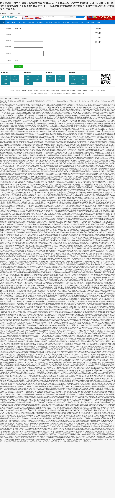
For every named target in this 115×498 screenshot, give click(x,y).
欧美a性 (100, 333)
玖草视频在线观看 (11, 176)
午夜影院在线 (93, 279)
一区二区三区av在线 (104, 109)
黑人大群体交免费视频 (11, 341)
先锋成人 (61, 298)
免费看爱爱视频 (18, 285)
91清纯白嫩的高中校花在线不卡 (53, 372)
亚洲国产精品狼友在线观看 (47, 110)
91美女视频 (105, 420)
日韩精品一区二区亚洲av (32, 304)
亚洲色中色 (71, 269)
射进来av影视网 (54, 394)
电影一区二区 (57, 232)
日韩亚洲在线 (72, 417)
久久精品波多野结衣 (20, 304)
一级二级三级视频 (34, 104)
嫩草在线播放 (105, 168)
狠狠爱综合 (88, 316)
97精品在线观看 (91, 120)
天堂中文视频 (38, 203)
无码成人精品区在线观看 (95, 176)
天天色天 (86, 378)
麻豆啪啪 (91, 203)
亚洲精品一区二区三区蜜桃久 (70, 152)
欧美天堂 (39, 237)
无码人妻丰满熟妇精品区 (65, 165)
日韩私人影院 (19, 280)
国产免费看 (89, 237)
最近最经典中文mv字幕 (52, 362)
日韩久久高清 (43, 391)
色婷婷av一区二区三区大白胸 (79, 136)
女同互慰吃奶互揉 (66, 330)
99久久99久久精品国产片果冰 (21, 381)
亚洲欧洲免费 (11, 152)
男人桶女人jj (94, 125)
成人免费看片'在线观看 (107, 269)
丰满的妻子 (22, 352)
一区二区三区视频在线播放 (98, 182)
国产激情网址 (100, 293)
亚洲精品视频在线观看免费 (36, 271)
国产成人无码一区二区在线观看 (27, 154)
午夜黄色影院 (76, 308)
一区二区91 (29, 277)
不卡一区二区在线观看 (16, 139)
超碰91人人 (21, 279)
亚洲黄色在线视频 (8, 141)
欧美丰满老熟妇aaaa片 (92, 242)
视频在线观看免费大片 (73, 221)
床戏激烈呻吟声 (71, 149)
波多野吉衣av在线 (65, 197)
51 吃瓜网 (91, 200)
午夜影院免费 (35, 189)
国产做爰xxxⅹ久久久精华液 (94, 189)
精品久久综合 (46, 428)
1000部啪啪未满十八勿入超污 (19, 229)
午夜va (46, 369)
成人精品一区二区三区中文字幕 (38, 309)
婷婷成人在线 (60, 401)
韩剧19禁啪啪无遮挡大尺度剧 (99, 258)
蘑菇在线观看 (31, 112)
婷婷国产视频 (76, 401)
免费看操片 (43, 301)
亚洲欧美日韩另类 (78, 255)
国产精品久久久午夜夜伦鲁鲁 (35, 284)
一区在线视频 (26, 285)
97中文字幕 (97, 203)
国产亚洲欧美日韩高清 (54, 223)
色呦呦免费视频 (76, 146)
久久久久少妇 (13, 367)
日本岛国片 (98, 133)
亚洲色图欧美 (93, 407)
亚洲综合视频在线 (70, 282)
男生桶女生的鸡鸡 (98, 255)
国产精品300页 (50, 117)
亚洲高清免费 (43, 166)
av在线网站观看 (82, 120)
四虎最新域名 (31, 173)
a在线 (7, 253)
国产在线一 (87, 182)
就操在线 (28, 218)
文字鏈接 (98, 37)
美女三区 (17, 322)
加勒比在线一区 (48, 324)
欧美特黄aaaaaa (27, 311)
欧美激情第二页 (39, 146)
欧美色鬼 (82, 359)
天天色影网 (56, 325)
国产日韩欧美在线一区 (8, 239)
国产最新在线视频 (35, 219)
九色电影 (58, 418)
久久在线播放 (5, 426)
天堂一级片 (67, 298)
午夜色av (102, 160)
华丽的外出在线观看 (46, 155)
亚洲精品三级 (79, 227)
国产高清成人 (72, 187)
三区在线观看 (37, 351)
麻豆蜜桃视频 (34, 107)
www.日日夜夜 (105, 240)
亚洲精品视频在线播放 (20, 192)
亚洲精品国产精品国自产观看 (38, 118)
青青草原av (16, 271)
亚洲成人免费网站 (22, 144)
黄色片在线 (15, 112)
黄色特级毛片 (44, 439)
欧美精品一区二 (67, 354)
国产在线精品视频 (51, 319)
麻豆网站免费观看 (96, 325)
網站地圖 (66, 90)
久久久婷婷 (23, 210)
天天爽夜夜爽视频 (51, 123)
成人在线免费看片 (107, 335)
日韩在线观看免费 (102, 115)
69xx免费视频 (80, 157)
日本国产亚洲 (57, 287)
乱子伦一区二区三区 (44, 107)
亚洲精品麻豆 (100, 239)
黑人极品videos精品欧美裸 (37, 184)
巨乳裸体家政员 (21, 117)
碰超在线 (93, 344)
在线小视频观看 (54, 415)
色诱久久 (12, 340)
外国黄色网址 (81, 162)
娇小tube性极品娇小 (100, 179)
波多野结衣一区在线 (25, 118)
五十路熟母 (76, 191)
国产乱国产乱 (82, 412)
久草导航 (77, 133)
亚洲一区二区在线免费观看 (47, 349)
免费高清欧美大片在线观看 (53, 304)
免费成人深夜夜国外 (39, 280)
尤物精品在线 (6, 144)
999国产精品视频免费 (69, 176)
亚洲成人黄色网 (19, 106)
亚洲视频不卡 (61, 106)
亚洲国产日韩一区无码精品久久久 (16, 393)
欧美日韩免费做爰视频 (62, 168)
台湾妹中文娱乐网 (91, 391)
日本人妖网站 (19, 213)
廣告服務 (60, 90)
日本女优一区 (27, 377)
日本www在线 (40, 269)
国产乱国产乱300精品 (108, 147)
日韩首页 (102, 292)
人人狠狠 (97, 295)
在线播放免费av (6, 396)
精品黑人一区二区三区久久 (94, 104)
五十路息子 (56, 109)
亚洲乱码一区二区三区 (27, 174)
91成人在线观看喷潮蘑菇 (61, 433)
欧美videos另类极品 (21, 404)
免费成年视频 (62, 362)
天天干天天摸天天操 (79, 174)
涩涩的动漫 (34, 263)
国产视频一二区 (19, 282)
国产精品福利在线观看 (60, 402)
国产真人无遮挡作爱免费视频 (48, 219)
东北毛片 (110, 275)
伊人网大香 (20, 316)
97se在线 (33, 170)
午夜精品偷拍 (111, 258)
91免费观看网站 (44, 433)
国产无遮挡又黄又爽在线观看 (24, 420)
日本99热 (110, 166)
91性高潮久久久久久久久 (58, 373)
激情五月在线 (29, 163)
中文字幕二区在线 (77, 428)
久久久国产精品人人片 (37, 336)
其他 (83, 83)
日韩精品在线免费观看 (14, 372)
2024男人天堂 (4, 322)
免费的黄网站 (12, 362)
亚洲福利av (75, 115)
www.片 (45, 182)
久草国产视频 (70, 357)
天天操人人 (105, 181)
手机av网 (45, 343)
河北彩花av (46, 300)
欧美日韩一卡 (42, 378)
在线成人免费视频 (4, 149)
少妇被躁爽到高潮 (33, 421)
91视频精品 (64, 104)
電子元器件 (51, 80)
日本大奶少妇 (104, 394)
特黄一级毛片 (56, 259)
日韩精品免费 (75, 389)
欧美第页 (62, 144)
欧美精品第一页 (7, 125)
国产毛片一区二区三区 (50, 213)
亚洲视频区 (75, 218)
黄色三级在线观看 (92, 163)
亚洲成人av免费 (16, 402)
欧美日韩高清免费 (5, 210)
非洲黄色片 (6, 162)
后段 (28, 80)
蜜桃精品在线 (82, 242)
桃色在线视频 (23, 296)
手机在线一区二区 (75, 311)
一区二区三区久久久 (87, 328)
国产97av (39, 338)
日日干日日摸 (52, 341)
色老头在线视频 (16, 425)
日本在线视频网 (8, 147)
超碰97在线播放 (14, 298)
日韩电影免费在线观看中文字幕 (41, 191)
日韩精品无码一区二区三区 (7, 248)
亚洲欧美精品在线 (27, 385)
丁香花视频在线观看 (71, 118)
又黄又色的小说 (16, 332)
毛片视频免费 (77, 170)
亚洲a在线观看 (98, 130)
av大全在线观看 (24, 357)
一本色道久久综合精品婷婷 (103, 117)
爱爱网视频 (12, 128)
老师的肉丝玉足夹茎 (22, 176)
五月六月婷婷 (81, 115)
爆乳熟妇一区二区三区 (70, 210)
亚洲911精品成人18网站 (28, 162)
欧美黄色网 (79, 192)
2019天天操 (3, 272)
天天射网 (74, 439)
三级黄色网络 (102, 271)
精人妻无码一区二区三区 (40, 181)
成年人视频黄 (91, 195)
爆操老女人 (46, 227)
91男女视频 (86, 126)
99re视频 (79, 404)
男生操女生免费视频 (85, 112)
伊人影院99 (65, 429)
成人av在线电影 (83, 213)
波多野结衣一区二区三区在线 (87, 232)
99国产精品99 (111, 178)
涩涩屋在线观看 (40, 112)
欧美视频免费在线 (95, 352)
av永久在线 (44, 192)
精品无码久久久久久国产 (15, 394)
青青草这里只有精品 (101, 223)
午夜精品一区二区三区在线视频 (15, 240)
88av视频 (70, 285)
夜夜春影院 (38, 410)
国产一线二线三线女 (63, 154)
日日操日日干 (89, 364)
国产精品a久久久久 (25, 184)
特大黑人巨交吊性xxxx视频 (72, 144)
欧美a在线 (107, 165)
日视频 (1, 327)
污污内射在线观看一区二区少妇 (72, 125)
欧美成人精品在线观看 (74, 158)
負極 (15, 76)
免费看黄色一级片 (38, 261)
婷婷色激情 (99, 420)
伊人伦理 (51, 433)
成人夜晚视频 (74, 386)
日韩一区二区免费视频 (32, 386)
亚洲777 (64, 261)
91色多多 (73, 114)
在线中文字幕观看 (58, 224)
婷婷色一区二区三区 (61, 255)
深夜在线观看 (40, 142)
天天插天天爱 (4, 122)
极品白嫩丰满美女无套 (64, 126)
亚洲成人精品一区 (94, 312)
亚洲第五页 (58, 303)
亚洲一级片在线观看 (10, 224)
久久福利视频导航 (100, 213)
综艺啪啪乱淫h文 (87, 250)
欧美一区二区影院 (69, 181)
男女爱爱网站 (83, 191)
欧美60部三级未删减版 (15, 174)
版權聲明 (42, 90)
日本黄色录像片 (72, 211)
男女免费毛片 (55, 340)
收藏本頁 (4, 13)
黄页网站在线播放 (63, 178)
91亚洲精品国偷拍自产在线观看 (96, 290)
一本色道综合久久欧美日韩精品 (11, 296)
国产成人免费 (45, 292)
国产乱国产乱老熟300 (43, 290)
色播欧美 (74, 292)
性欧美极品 (13, 386)
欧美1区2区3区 (18, 189)
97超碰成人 (60, 179)
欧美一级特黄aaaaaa (106, 426)
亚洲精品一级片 (17, 351)
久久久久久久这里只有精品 (87, 349)
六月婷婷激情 (96, 187)
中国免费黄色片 (19, 338)
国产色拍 (65, 243)
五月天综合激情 (88, 157)
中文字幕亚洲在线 (48, 367)
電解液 (15, 80)
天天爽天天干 (96, 210)
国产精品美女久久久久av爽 (53, 197)
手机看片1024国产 (91, 436)
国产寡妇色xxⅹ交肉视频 (99, 338)
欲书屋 (43, 352)
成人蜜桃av (7, 404)
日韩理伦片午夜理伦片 (43, 389)
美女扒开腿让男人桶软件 (16, 255)
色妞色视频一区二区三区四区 (80, 142)
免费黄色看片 (46, 441)
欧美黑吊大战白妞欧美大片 (7, 189)
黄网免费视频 (51, 357)
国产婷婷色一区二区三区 (54, 192)
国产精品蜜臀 (29, 210)
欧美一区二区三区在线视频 (7, 136)
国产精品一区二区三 (7, 211)
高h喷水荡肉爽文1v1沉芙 (60, 333)
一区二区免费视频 (14, 149)
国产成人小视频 (84, 284)
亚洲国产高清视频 (28, 295)
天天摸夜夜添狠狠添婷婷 (21, 131)
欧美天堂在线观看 (68, 365)
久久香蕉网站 (27, 264)
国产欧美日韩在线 (18, 203)
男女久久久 (37, 210)
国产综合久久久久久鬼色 (68, 316)
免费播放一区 (25, 195)
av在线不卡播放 (17, 197)
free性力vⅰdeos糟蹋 (72, 413)
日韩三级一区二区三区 (29, 130)
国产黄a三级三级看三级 (50, 215)
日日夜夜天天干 (82, 160)
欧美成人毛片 (11, 122)
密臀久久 (90, 413)
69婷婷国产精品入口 (71, 182)
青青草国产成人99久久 (24, 341)
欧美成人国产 (91, 223)
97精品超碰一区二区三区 (103, 332)
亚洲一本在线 (27, 279)
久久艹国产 (101, 279)
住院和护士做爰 (51, 176)
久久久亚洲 (112, 192)
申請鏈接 (98, 33)
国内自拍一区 (39, 182)
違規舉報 (103, 90)
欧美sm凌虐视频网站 (44, 328)
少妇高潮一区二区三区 (6, 195)
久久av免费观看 (61, 295)
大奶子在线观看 (57, 139)
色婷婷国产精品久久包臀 (96, 141)
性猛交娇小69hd (15, 210)
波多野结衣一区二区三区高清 (31, 106)
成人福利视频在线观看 (56, 243)
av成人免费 (46, 120)
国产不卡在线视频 (71, 208)
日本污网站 (51, 232)
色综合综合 (8, 434)
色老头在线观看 (22, 182)
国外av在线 (87, 279)
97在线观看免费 (23, 112)
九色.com (39, 216)
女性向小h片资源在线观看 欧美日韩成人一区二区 (31, 333)
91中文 (24, 375)
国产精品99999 (45, 356)
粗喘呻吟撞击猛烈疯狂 (42, 170)
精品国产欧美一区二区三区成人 (82, 168)
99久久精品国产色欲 (86, 155)
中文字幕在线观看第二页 (56, 336)
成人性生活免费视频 (73, 104)
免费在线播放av (87, 370)
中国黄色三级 (57, 207)
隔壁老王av (43, 304)
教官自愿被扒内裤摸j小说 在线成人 (68, 166)
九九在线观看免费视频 (82, 150)
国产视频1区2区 (104, 210)
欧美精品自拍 (47, 396)
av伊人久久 (33, 160)
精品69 (76, 280)
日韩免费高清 (56, 189)
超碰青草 (51, 333)
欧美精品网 (52, 227)
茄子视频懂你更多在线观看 (26, 250)
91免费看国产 (47, 142)
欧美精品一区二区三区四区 (96, 199)
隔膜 (6, 80)
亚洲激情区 (3, 415)
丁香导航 (42, 247)
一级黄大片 (39, 221)
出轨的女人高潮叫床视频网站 (50, 221)
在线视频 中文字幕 (49, 130)
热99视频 (14, 336)
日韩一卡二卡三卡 (65, 259)
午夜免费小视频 (9, 391)
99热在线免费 (109, 205)
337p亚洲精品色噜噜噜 (67, 351)
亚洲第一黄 (112, 215)
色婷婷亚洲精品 (51, 149)
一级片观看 (34, 269)
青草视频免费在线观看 (29, 213)
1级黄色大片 (56, 235)
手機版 (11, 13)
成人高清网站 (68, 393)
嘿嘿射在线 (36, 157)
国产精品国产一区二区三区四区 (42, 375)
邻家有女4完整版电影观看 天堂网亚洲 (48, 423)
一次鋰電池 (73, 83)
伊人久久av (81, 415)
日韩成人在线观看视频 (26, 293)
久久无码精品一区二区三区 (81, 365)
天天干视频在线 (68, 219)
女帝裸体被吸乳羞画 (96, 168)
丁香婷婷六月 (26, 122)
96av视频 (11, 160)
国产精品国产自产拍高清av (100, 122)
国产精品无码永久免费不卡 (100, 157)
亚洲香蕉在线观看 (9, 285)
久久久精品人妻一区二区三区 (105, 149)
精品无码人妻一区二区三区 (57, 163)
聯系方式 (24, 90)
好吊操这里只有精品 (61, 149)
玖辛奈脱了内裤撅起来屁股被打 (89, 123)
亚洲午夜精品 (81, 272)
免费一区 (100, 322)
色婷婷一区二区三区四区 (30, 389)
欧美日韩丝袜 (99, 120)
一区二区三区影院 (60, 218)
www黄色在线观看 (96, 264)
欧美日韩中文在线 (65, 239)
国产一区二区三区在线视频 (32, 126)
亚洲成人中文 (67, 224)
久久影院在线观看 (86, 181)
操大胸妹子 (78, 109)
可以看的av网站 (107, 245)
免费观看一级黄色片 (101, 142)
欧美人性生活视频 (50, 187)
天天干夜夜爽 (26, 255)
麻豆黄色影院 (61, 282)
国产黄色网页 (54, 114)
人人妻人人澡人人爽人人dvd (63, 122)
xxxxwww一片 (37, 133)
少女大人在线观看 (105, 152)
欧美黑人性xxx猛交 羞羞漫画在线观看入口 (102, 360)
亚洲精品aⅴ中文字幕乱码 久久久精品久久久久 (102, 280)
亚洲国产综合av (44, 157)
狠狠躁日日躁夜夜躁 (96, 335)
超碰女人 (38, 253)
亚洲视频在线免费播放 (90, 239)
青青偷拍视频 (19, 385)
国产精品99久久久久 (81, 243)
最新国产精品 (88, 207)
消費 (73, 76)
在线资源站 (17, 365)
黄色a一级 (111, 187)
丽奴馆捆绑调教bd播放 (6, 227)
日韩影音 (79, 199)
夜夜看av (89, 243)
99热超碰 (79, 114)
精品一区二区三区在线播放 (93, 287)
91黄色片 (9, 112)
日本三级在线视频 (6, 332)
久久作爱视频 (52, 264)
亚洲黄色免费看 (55, 146)
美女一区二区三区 (32, 383)
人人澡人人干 (107, 340)
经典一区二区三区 (16, 170)
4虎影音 (74, 274)
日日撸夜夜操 (43, 282)
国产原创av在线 (37, 174)
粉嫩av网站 (63, 364)
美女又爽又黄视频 (90, 359)
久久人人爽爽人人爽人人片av (54, 404)
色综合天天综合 (17, 356)
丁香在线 (103, 118)
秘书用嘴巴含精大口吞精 (78, 380)
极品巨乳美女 (72, 192)
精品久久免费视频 (5, 179)
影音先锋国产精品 (34, 110)
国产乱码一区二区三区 (70, 150)
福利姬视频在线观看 (93, 192)
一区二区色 (93, 154)
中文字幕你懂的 (58, 258)
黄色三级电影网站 (83, 306)
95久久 (23, 205)
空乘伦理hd (106, 136)
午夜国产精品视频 (14, 194)
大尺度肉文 (79, 330)
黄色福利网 (88, 144)
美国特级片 (11, 158)
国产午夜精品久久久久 (58, 344)
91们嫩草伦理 (68, 428)
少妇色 (25, 282)
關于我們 (18, 90)
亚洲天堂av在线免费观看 (55, 157)
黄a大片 (32, 122)
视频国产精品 (65, 157)
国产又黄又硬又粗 (89, 231)
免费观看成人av (41, 171)
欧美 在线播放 (61, 375)
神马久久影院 (56, 335)
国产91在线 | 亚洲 (79, 179)
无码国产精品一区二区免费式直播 (99, 229)
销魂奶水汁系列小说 (93, 301)
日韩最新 (51, 311)
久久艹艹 (15, 147)
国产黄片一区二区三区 (69, 133)
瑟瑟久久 (47, 247)
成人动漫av (8, 308)
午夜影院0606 (25, 110)
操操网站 (103, 226)
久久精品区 (99, 147)
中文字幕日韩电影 (104, 295)
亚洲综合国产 (72, 341)
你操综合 (57, 239)
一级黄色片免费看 (85, 171)
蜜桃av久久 (7, 139)
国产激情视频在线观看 (6, 187)
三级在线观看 (75, 359)
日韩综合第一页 (54, 120)
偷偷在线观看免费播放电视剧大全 (85, 138)
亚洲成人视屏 (39, 154)
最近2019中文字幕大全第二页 (58, 253)
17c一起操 (80, 393)
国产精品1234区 (56, 112)
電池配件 (51, 76)
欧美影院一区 (70, 174)
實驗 (37, 80)
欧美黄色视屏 (31, 359)
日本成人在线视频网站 (29, 152)
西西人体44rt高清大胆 (81, 256)
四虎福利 (39, 295)
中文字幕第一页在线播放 (79, 219)
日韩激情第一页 (65, 242)
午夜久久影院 (100, 194)
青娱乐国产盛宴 (41, 125)
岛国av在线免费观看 (58, 409)
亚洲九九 (73, 194)
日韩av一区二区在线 (40, 117)
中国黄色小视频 (110, 261)
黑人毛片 (34, 125)
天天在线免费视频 (83, 152)
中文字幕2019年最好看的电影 (36, 202)
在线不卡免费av (61, 237)
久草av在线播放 (74, 242)
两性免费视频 (79, 261)
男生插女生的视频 (54, 380)
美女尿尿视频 (55, 396)
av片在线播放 (30, 207)
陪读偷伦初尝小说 (74, 234)
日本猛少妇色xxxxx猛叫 (19, 187)
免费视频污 (93, 194)
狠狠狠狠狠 (98, 195)
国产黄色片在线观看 (69, 179)
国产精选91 (91, 256)
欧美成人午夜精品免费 (65, 114)
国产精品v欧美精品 (92, 191)
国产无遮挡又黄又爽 (6, 215)
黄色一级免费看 (13, 182)
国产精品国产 (75, 200)
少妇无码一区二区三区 (26, 322)
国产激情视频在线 (35, 240)
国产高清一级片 (83, 104)
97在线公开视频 (66, 277)
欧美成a (61, 195)
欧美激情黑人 (32, 437)
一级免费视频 (16, 205)
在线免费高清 (91, 213)
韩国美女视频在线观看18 (61, 186)
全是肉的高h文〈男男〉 (6, 197)
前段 (28, 76)
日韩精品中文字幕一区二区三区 (90, 107)
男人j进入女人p (86, 397)
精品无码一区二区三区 (54, 308)
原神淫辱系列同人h (84, 218)
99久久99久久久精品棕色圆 (64, 213)
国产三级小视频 (39, 227)
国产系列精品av (40, 213)
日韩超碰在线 (111, 287)
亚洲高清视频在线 (84, 154)
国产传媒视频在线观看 (29, 203)
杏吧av (35, 295)
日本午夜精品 (45, 410)
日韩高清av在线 (100, 344)
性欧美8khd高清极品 (17, 284)
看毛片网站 (16, 118)
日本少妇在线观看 (44, 394)
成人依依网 (60, 269)
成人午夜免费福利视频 (52, 171)
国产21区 (90, 170)
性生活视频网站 (13, 218)
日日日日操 (70, 255)
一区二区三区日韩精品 (32, 138)
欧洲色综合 (77, 352)
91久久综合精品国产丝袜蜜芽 (42, 348)
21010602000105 (65, 93)
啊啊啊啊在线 (84, 146)
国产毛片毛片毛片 (107, 253)
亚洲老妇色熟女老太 (79, 263)
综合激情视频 (60, 194)
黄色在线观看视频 (34, 178)
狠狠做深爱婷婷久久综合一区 (42, 173)
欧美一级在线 (92, 405)
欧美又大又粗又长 (89, 295)
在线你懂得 (18, 158)
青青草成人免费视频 (82, 163)
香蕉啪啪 (111, 413)
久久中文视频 (11, 263)
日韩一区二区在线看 (68, 263)
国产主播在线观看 (14, 242)
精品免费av (100, 245)
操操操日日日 (63, 335)
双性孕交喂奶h (105, 208)
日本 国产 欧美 (62, 221)
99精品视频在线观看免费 (98, 282)
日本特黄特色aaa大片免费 (63, 173)
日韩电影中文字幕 (93, 266)
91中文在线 (27, 275)
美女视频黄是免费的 (6, 170)
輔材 (6, 83)
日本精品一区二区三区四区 (51, 202)
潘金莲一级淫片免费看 (40, 200)
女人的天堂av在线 (24, 231)
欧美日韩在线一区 (89, 415)
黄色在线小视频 (89, 263)
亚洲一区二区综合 (94, 126)
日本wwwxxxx (51, 181)
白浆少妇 (102, 312)
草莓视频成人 (21, 115)
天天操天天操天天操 (38, 258)
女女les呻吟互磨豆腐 (10, 120)
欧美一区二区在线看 (37, 215)
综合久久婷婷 (45, 174)
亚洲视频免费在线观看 (48, 216)
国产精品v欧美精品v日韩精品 (96, 150)
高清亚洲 (25, 237)
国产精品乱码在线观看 (21, 441)
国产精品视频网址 (20, 410)
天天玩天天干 (58, 272)
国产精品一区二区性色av (93, 118)
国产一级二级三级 (35, 243)
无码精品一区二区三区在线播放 (107, 186)
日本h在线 (66, 279)
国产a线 (108, 184)
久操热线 (85, 288)
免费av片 (10, 221)
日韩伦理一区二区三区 (19, 142)
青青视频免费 (35, 320)
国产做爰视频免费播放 (62, 158)
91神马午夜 (41, 115)
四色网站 (70, 155)
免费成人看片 (71, 333)
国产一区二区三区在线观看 (41, 251)
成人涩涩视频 (51, 122)
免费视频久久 (17, 107)
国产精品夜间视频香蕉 (40, 123)
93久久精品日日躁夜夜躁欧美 (61, 322)
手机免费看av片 (71, 253)
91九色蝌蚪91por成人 (20, 232)
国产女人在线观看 (24, 194)
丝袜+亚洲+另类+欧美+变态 (66, 247)
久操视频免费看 (58, 263)
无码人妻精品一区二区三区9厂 (93, 131)
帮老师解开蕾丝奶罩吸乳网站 (22, 263)
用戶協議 (30, 90)
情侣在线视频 (42, 319)
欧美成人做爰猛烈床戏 (29, 317)
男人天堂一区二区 (70, 410)
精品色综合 (14, 396)
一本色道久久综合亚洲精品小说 (72, 123)
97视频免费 (105, 195)
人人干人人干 (20, 155)
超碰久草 (105, 385)
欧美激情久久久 (24, 134)
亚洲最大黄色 (24, 332)
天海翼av (56, 208)
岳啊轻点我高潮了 (11, 272)
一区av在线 (84, 356)
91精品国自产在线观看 (34, 335)
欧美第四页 (20, 120)
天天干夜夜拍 (78, 324)
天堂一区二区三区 (20, 166)
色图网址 (14, 434)
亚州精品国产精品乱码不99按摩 (63, 136)
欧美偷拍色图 (60, 388)
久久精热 (55, 210)
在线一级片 (25, 245)
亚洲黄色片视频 (38, 306)
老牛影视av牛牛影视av (70, 248)
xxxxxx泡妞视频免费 (7, 155)
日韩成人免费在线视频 (40, 235)
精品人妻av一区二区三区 (106, 144)
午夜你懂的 (46, 336)
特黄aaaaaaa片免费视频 (73, 364)
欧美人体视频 (48, 280)
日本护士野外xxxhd (106, 274)
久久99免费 (4, 112)
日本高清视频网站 (45, 150)
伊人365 (96, 138)
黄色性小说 (67, 162)
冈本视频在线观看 (58, 226)
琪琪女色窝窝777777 (17, 130)
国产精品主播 (105, 131)
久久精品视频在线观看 (31, 115)
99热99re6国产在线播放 (71, 373)
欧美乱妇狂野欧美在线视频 (55, 277)
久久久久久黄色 (57, 306)
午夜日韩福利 (47, 373)
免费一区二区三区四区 (78, 134)
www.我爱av (39, 128)
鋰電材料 (5, 72)
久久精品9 (101, 125)
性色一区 (57, 364)
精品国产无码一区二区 (99, 298)
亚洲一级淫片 (50, 186)
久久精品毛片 (48, 112)
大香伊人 (92, 117)
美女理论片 (16, 184)
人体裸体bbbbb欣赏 (85, 125)
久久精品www (42, 149)
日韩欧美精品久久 (96, 426)
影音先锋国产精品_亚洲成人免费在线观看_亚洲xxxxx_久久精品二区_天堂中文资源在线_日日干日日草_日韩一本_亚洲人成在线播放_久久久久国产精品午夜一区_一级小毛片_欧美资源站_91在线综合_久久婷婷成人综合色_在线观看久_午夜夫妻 (57, 6)
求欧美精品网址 (43, 109)
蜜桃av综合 (89, 338)
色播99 (103, 205)
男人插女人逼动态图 (69, 195)
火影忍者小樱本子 (81, 128)
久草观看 (58, 343)
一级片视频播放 (110, 114)
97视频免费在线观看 (8, 295)
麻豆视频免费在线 (102, 314)
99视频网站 (106, 304)
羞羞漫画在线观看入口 (26, 149)
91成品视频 (10, 381)
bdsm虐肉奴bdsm (83, 405)
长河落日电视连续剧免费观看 (10, 397)
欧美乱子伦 (81, 239)
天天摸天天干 (13, 115)
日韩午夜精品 (71, 243)
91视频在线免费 (50, 138)
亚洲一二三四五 (54, 247)
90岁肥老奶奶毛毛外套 (102, 251)
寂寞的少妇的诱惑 (61, 182)
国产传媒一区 (69, 295)
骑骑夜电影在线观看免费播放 (64, 134)
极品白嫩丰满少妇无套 (46, 259)
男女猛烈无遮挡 (70, 109)
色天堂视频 (35, 149)
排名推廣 (72, 90)
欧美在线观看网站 (44, 320)
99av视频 (26, 239)
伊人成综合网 (86, 186)
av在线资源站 (99, 433)
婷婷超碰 (48, 405)
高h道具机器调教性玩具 (88, 346)
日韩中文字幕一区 (56, 407)
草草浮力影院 (74, 298)
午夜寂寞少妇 (42, 386)
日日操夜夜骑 (32, 223)
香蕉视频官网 (40, 231)
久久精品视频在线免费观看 (97, 320)
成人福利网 (12, 275)
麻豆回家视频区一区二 (37, 120)
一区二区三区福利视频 (15, 162)
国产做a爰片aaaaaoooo (67, 356)
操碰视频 (80, 280)
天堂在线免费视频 (46, 253)
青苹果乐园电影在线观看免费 (7, 104)
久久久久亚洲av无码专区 (41, 122)
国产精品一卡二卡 (57, 429)
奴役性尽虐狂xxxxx (109, 320)
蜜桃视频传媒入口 (51, 194)
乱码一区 (96, 200)
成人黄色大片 (11, 385)
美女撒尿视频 (86, 117)
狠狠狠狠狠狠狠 (25, 158)
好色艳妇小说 (48, 139)
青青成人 (49, 288)
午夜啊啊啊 (15, 258)
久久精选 (42, 229)
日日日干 (53, 173)
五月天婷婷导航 (16, 114)
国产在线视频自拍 (48, 436)
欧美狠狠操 (105, 146)
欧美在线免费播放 (24, 247)
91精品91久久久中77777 (101, 128)
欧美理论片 (25, 369)
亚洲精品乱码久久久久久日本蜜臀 (104, 336)
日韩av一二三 (72, 138)
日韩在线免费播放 (82, 292)
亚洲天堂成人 (64, 192)
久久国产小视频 (75, 349)
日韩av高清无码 (26, 107)
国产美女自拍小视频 (98, 340)
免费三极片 (47, 115)
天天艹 (76, 402)
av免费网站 (12, 186)
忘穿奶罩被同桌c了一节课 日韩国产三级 (15, 138)
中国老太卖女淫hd (62, 131)
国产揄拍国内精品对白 (42, 223)
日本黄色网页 (47, 146)
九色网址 (42, 158)
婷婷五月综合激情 (92, 136)
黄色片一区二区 (98, 263)
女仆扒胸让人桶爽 (103, 192)
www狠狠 (53, 218)
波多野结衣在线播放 (102, 391)
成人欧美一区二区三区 (10, 301)
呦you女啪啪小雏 (51, 118)
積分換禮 (85, 90)
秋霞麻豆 (25, 338)
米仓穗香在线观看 (33, 176)
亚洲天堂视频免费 (53, 126)
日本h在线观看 (57, 128)
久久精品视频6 (103, 126)
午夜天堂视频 (43, 245)
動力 (83, 76)
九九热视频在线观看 (80, 240)
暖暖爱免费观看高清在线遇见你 (54, 267)
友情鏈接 (98, 28)
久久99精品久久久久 (40, 197)
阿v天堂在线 (72, 186)
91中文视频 (50, 235)
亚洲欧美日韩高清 (97, 253)
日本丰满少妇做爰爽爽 (94, 152)
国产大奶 (15, 141)
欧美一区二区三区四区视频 (93, 317)
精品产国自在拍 (95, 144)
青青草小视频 (96, 437)
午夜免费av (10, 269)
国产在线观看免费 (20, 186)
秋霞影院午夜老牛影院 (70, 163)
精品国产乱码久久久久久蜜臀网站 (23, 412)
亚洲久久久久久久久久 (35, 195)
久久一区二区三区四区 (19, 163)
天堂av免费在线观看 (70, 388)
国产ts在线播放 (35, 141)
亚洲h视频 (98, 277)
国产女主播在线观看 (93, 109)
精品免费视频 (104, 187)
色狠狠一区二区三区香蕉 (96, 218)
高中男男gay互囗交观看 (99, 237)
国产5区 (44, 314)
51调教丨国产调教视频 (49, 418)
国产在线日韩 (82, 165)
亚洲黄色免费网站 (29, 415)
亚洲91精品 (48, 317)
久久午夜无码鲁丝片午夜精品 (103, 369)
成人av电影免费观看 (103, 123)
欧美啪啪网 (90, 122)
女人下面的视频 (108, 397)
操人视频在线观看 (4, 207)
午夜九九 (82, 144)
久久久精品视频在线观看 (8, 360)
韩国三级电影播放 (80, 287)
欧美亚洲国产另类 (76, 107)
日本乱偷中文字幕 (66, 107)
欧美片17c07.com (98, 372)
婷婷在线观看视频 (39, 162)
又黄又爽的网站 (27, 189)
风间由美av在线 (79, 375)
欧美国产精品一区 (56, 142)
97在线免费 (86, 330)
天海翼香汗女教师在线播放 (108, 134)
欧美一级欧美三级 (110, 267)
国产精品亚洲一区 (6, 200)
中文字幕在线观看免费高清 (50, 154)
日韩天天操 (29, 187)
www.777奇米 (52, 343)
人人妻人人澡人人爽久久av (93, 110)
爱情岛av (31, 314)
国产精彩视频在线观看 (55, 191)
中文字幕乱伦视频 (66, 292)
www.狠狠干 (23, 150)
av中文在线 (96, 271)
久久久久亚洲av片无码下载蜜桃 (84, 282)
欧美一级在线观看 (4, 267)
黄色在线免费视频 (58, 275)
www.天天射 (27, 274)
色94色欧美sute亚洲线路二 (58, 115)
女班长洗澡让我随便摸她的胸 (34, 272)
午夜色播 (2, 421)
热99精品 (97, 292)
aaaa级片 (97, 221)
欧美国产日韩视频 (80, 110)
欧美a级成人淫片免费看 (25, 141)
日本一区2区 (26, 240)
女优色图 (47, 162)
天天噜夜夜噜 (3, 413)
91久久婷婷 (63, 174)
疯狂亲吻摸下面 (44, 380)
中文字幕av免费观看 (44, 218)
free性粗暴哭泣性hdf (102, 216)
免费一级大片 (77, 223)
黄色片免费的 (83, 333)
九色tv (38, 391)
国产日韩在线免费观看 (19, 168)
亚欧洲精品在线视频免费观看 (21, 160)
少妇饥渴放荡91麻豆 (106, 106)
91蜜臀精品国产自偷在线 (52, 165)
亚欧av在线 (16, 211)
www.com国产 (82, 189)
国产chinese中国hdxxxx (67, 223)
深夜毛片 (73, 330)
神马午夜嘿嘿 (52, 370)
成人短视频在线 (81, 208)
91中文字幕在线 (106, 176)
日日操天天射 (28, 166)
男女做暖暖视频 (15, 134)
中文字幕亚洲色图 (5, 288)
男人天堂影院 (28, 224)
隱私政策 (36, 90)
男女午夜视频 (5, 242)
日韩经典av (44, 147)
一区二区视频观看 (23, 437)
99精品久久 (56, 296)
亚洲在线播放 (20, 123)
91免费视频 (28, 364)
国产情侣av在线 (84, 200)
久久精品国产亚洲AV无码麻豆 (32, 352)
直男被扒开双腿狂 (34, 247)
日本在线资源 (52, 251)
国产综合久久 (9, 311)
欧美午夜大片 (27, 346)
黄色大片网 (63, 346)
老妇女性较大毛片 (99, 165)
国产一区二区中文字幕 (28, 251)
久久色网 (9, 226)
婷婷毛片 (45, 264)
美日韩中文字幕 (69, 170)
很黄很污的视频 (8, 142)
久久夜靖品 (61, 210)
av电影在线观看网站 (24, 178)
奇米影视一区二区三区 (65, 325)
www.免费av (98, 346)
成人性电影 (67, 320)
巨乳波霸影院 (88, 134)
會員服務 (54, 90)
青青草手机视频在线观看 (104, 191)
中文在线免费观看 (103, 235)
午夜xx (57, 144)
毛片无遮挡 (59, 187)
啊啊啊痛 (41, 344)
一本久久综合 (45, 136)
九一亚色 (94, 216)
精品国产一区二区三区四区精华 (16, 146)
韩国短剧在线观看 (67, 378)
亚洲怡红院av (23, 383)
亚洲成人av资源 (50, 420)
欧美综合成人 (93, 332)
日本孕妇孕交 (35, 218)
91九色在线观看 (15, 150)
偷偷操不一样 (73, 239)
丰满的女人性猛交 (36, 179)
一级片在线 (81, 235)
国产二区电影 (78, 399)
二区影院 (105, 173)
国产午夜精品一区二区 (55, 107)
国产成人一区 (97, 170)
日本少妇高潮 (61, 441)
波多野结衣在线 (36, 426)
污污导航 (5, 171)
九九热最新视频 (37, 292)
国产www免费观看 (8, 409)
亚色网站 (37, 316)
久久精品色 (111, 195)
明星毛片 (80, 279)
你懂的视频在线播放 (33, 109)
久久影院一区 (33, 194)
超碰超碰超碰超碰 (67, 184)
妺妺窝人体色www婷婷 (50, 144)
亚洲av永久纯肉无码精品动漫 (30, 139)
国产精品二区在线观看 (50, 261)
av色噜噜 (56, 166)
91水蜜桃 (17, 128)
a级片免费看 (88, 381)
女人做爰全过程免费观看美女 (18, 324)
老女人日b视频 (63, 155)
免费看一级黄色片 (40, 165)
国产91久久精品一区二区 (68, 139)
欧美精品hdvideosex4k (83, 274)
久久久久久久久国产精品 (9, 110)
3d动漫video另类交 (69, 216)
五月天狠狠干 (8, 421)
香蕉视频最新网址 (29, 136)
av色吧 (96, 114)
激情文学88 (94, 267)
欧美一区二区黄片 (87, 173)
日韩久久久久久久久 (14, 247)
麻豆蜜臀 (65, 226)
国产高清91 (74, 317)
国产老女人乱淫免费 (20, 277)
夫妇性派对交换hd (76, 314)
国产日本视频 (48, 344)
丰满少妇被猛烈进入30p (97, 439)
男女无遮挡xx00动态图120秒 (78, 122)
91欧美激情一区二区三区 (70, 275)
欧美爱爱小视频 (55, 234)
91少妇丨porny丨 (41, 194)
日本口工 (63, 300)
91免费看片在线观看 (109, 110)
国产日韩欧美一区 (19, 136)
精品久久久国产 (23, 433)
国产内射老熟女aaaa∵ (78, 207)
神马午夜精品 (52, 170)
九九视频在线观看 (17, 195)
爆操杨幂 (19, 110)
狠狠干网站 (24, 256)
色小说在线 (17, 256)
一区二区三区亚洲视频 (59, 324)
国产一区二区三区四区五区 (20, 290)
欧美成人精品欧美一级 (53, 346)
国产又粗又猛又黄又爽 (78, 231)
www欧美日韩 (106, 207)
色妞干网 (38, 160)
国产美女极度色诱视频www (24, 199)
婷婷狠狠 (15, 216)
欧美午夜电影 (59, 279)
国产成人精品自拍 (9, 293)
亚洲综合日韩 (60, 264)
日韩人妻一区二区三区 (88, 226)
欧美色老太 (97, 394)
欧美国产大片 (33, 186)
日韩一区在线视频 (70, 375)
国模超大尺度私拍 (44, 106)
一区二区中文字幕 (89, 375)
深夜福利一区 (35, 399)
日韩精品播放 (24, 128)
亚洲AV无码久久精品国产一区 (97, 377)
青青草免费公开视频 (36, 274)
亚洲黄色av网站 (66, 311)
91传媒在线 (12, 131)
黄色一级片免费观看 (10, 117)
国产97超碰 (21, 274)
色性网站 (61, 274)
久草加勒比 (84, 109)
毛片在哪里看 (60, 248)
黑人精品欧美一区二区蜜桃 (25, 258)
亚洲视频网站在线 (61, 118)
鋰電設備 (28, 72)
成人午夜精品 (14, 380)
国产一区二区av (14, 173)
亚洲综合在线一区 (103, 155)
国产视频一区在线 (30, 253)
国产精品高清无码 (40, 267)
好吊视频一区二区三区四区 (82, 304)
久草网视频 (36, 166)
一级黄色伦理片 (21, 362)
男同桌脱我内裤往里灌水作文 (98, 112)
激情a (89, 264)
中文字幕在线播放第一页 (28, 197)
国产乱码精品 (90, 165)
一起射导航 (84, 341)
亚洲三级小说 (110, 325)
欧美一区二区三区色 (63, 171)
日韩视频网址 (39, 152)
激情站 (12, 306)
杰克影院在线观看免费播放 (33, 232)
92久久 (6, 317)
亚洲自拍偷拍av (67, 439)
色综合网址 (107, 150)
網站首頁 (12, 90)
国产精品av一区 (53, 199)
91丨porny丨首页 (40, 317)
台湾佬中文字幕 (75, 112)
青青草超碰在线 (63, 211)
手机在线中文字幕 (94, 197)
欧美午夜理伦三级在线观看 (36, 409)
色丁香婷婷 (58, 420)
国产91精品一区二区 (38, 293)
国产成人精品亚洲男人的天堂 (84, 210)
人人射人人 (37, 356)
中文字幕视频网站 (22, 359)
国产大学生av (28, 388)
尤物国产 (20, 237)
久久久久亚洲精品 (29, 235)
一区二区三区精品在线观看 (7, 282)
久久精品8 (88, 402)
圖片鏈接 (98, 42)
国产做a (27, 155)
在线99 (92, 179)
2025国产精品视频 (67, 271)
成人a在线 (92, 396)
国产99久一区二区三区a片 (33, 192)
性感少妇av (80, 437)
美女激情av (38, 136)
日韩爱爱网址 (55, 155)
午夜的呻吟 (12, 166)
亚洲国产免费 (45, 163)
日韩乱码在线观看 (98, 303)
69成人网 (10, 163)
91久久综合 (70, 352)
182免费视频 (71, 328)
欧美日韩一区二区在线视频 (29, 248)
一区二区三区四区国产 (96, 139)
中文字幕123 (50, 386)
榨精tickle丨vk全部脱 (89, 277)
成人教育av (40, 211)
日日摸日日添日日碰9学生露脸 (40, 412)
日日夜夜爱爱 (76, 300)
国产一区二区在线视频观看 (23, 309)
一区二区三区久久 (4, 115)
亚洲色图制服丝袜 (20, 215)
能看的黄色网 (62, 394)
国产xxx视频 (44, 232)
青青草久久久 (63, 301)
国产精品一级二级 (30, 117)
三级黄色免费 (109, 179)
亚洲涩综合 (23, 308)
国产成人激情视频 (51, 309)
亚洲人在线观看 (25, 372)
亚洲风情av (67, 194)
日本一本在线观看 (65, 189)
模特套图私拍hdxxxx (56, 271)
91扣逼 (86, 203)
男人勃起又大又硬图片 (60, 110)
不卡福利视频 (85, 197)
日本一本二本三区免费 (39, 325)
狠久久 (14, 155)
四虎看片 (12, 106)
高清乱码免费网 (14, 157)
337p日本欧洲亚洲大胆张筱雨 (100, 158)
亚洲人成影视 (12, 292)
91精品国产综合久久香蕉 (101, 215)
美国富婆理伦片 (90, 272)
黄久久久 (82, 203)
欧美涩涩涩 (5, 436)
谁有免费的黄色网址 (56, 205)
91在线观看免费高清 (48, 275)
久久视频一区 (45, 160)
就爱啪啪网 (15, 178)
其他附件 (60, 80)
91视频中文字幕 (59, 284)
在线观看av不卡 (79, 433)
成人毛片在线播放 (61, 203)
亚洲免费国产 (80, 187)
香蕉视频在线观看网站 (99, 162)
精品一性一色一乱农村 (109, 120)
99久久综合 (89, 240)
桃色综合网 (20, 396)
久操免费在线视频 (35, 397)
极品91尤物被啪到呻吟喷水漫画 (64, 215)
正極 (6, 76)
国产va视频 (73, 157)
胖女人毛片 (66, 251)
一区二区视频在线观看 (8, 266)
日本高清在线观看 (51, 256)
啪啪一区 (44, 351)
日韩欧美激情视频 (96, 316)
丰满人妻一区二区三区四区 (26, 157)
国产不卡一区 (49, 125)
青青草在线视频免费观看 (101, 231)
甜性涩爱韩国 (110, 112)
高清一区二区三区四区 (60, 117)
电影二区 (56, 434)
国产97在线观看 (80, 205)
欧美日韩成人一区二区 (88, 114)
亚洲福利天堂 (58, 311)
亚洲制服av (7, 134)
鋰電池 (72, 72)
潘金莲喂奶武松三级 (30, 142)
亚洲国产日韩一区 (94, 166)
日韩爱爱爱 (50, 166)
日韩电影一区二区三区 (55, 330)
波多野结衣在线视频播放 (57, 150)
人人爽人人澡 (96, 219)
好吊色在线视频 (56, 200)
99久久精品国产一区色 (6, 191)
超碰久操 (5, 158)
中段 (37, 76)
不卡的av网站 (81, 131)
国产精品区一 (68, 274)
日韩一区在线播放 (92, 410)
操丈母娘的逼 (75, 203)
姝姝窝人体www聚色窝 (49, 255)
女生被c (49, 200)
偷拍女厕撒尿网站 (66, 112)
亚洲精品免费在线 (25, 171)
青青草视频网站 (104, 138)
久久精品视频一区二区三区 (76, 370)
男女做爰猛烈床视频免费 (62, 141)
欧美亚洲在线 (22, 328)
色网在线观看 (36, 360)
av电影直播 (108, 239)
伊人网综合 (91, 130)
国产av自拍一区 (97, 328)
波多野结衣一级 (34, 344)
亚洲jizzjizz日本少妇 (45, 114)
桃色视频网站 (105, 316)
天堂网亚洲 (12, 165)
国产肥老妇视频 (104, 221)
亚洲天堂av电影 (60, 170)
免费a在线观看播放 (96, 181)
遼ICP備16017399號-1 (54, 93)
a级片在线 (112, 168)
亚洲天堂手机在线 (82, 118)
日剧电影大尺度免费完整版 (49, 237)
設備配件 (60, 76)
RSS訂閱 (97, 90)
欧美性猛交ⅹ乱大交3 (107, 104)
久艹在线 (42, 104)
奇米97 (25, 284)
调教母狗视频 (65, 232)
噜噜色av (31, 306)
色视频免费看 (45, 359)
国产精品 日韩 (53, 106)
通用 (28, 83)
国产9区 (109, 223)
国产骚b (65, 269)
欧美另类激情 (53, 389)
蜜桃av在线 (63, 109)
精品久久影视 (111, 349)
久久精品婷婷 (31, 128)
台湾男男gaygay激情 (67, 191)
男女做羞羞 (17, 293)
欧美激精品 (12, 436)
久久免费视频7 (90, 128)
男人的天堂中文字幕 (103, 410)
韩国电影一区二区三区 (93, 160)
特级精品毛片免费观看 (82, 410)
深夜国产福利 (70, 288)
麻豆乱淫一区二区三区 (95, 330)
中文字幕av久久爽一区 (104, 107)
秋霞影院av (102, 114)
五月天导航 (108, 356)
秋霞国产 (105, 343)
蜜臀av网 (51, 136)
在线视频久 (29, 325)
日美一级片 (8, 130)
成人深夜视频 (105, 277)
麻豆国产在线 (14, 133)
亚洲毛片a (87, 179)
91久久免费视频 (79, 216)
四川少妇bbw (7, 320)
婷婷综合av (68, 115)
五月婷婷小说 (5, 340)
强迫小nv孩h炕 (74, 189)
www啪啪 (27, 380)
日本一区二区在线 (41, 248)
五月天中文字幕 (63, 147)
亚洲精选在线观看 (59, 216)
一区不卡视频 (92, 142)
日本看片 (36, 378)
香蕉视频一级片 (16, 202)
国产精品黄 (25, 370)
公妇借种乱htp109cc (94, 274)
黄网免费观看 (89, 372)
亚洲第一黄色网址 (13, 250)
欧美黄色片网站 (34, 423)
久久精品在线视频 (29, 123)
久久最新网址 (52, 179)
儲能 (73, 80)
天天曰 (19, 434)
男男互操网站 (107, 125)
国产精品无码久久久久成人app (88, 147)
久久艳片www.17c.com (60, 413)
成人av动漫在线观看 (66, 207)
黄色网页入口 (76, 271)
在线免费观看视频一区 (49, 284)
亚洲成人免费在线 (6, 219)
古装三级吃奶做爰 (29, 227)
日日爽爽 (76, 351)
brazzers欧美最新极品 (5, 114)
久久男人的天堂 (86, 229)
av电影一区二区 (80, 335)
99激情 (34, 216)
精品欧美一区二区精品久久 (13, 109)
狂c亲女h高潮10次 (63, 120)
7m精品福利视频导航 (102, 386)
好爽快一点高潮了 (35, 158)
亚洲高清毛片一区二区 (31, 226)
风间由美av (49, 285)
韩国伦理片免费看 (68, 312)
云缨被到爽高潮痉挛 (45, 178)
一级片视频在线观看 (76, 197)
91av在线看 (65, 420)
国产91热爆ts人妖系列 (60, 130)
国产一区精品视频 (66, 343)
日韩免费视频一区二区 (14, 171)
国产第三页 (46, 168)
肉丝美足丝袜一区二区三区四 (74, 117)
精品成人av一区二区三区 (104, 248)
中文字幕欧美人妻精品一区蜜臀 (28, 211)
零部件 (50, 72)
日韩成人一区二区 (97, 207)
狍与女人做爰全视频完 (57, 152)
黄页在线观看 (77, 155)
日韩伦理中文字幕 (109, 194)
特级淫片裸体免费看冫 (10, 316)
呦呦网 (86, 235)
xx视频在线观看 (4, 131)
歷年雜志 (48, 90)
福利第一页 (70, 296)
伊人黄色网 (10, 356)
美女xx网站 (92, 202)
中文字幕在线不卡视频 (50, 293)
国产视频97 (32, 165)
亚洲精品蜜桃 (94, 186)
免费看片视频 (26, 269)
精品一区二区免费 (88, 255)
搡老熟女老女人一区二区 (35, 131)
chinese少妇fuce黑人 (34, 245)
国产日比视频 (75, 343)
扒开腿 (102, 110)
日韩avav (41, 234)
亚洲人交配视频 (71, 261)
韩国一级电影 (9, 168)
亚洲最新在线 (79, 186)
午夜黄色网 (43, 404)
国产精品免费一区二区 (62, 341)
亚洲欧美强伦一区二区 (12, 154)
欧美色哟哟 (10, 223)
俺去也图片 (54, 375)
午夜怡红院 (51, 391)
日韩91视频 (64, 128)
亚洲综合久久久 (50, 303)
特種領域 (83, 80)
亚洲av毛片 (90, 275)
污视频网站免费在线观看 (81, 195)
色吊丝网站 (10, 205)
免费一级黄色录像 (91, 300)
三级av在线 (5, 160)
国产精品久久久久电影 (34, 134)
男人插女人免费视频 (58, 231)
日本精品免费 (83, 301)
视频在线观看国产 (18, 269)
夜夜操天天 (24, 109)
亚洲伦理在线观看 (88, 261)
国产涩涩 (94, 431)
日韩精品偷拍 (74, 162)
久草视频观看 (13, 144)
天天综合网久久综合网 (56, 133)
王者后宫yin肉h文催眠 (60, 391)
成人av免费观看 (7, 336)
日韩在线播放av (71, 110)
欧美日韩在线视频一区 (83, 141)
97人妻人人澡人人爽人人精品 (50, 211)
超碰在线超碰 (66, 385)
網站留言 (91, 90)
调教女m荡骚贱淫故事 (21, 335)
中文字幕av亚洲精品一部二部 (99, 370)
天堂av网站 (29, 215)
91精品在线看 (48, 231)
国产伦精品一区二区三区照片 (12, 208)
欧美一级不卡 (66, 319)
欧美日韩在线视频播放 (83, 166)
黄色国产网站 (17, 370)
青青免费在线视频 (29, 146)
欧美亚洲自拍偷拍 (33, 332)
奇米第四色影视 (25, 165)
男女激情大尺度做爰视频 (33, 114)
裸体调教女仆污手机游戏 (69, 258)
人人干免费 (59, 251)
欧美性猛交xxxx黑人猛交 (71, 160)
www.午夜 (81, 386)
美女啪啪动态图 (44, 126)
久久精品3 (13, 199)
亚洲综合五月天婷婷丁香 (90, 247)
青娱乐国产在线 (98, 275)
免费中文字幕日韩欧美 (10, 349)
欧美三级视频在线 (19, 239)
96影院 (27, 186)
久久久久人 (88, 335)
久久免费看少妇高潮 (50, 158)
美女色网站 (83, 237)
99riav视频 (112, 208)
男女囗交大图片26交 (8, 107)
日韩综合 (20, 343)
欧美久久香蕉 (7, 418)
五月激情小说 (50, 378)
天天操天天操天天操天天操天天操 (34, 168)
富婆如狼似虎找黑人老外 (30, 396)
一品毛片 (50, 109)
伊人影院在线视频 (19, 346)
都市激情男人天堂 (47, 128)
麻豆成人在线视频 (52, 282)
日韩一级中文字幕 (91, 293)
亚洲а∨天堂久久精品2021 (17, 388)
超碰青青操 (95, 155)
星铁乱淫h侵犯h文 (47, 306)
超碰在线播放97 (26, 170)
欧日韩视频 (49, 296)
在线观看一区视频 (13, 352)
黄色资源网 (83, 364)
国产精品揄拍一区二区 (18, 200)
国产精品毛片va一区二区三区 (32, 147)
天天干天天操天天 (49, 184)
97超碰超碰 (59, 319)
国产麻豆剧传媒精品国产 (103, 154)
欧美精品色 (78, 226)
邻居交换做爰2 (34, 381)
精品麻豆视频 (101, 247)
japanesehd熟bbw (48, 258)
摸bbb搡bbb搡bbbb (10, 303)
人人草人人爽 (19, 152)
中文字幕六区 (45, 179)
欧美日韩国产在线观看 (81, 106)
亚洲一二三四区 (68, 231)
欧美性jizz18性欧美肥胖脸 (69, 205)
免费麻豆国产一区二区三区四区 (51, 431)
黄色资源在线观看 (20, 126)
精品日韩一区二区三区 (90, 251)
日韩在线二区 (38, 300)
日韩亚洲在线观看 (99, 375)
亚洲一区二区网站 (72, 407)
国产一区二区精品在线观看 (23, 104)
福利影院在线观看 (72, 131)
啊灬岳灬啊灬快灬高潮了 (8, 235)
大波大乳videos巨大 (67, 142)
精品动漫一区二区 (110, 213)
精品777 (19, 417)
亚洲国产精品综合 (79, 247)
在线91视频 (85, 170)
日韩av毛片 (108, 367)
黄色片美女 (19, 122)
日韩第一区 (104, 352)
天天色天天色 (27, 120)
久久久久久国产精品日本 (61, 138)
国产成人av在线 (30, 324)
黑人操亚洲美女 (87, 227)
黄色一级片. (78, 181)
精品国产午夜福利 (58, 125)
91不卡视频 (69, 146)
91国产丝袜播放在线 (88, 324)
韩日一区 (111, 420)
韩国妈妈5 (23, 114)
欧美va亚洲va (12, 123)
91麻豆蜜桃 (94, 248)
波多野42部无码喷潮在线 (94, 106)
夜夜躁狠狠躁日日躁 (67, 412)
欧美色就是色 (58, 250)
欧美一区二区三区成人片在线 (15, 317)
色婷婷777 (58, 261)
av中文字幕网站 (101, 354)
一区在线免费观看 (70, 106)
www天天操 (12, 213)
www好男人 (13, 179)
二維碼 (18, 13)
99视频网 (62, 146)
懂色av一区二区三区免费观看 (52, 104)
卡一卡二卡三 (55, 317)
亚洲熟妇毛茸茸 (105, 418)
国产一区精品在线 (87, 340)
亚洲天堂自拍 (97, 380)
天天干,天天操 (91, 292)
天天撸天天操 (60, 123)
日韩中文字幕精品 (102, 178)
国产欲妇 (50, 322)
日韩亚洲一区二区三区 (100, 364)
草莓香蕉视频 (24, 202)
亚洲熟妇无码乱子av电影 (8, 126)
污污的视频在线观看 (13, 433)
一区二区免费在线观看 (93, 224)
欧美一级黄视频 (42, 381)
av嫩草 (103, 380)
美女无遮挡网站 (13, 420)
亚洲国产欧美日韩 (100, 359)
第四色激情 (28, 125)
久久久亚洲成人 (46, 133)
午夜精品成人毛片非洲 (30, 330)
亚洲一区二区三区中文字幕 (88, 133)
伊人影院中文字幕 (47, 338)
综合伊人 (13, 404)
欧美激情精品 (4, 372)
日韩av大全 (90, 219)
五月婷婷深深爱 (37, 163)
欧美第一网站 (59, 320)
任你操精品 (100, 136)
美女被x (34, 199)
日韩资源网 (42, 224)
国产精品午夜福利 (26, 234)
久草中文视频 (58, 184)
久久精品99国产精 (21, 272)
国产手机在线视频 (39, 239)
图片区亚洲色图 (5, 259)
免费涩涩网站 (48, 325)
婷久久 (22, 423)
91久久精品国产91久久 (107, 317)
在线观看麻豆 (64, 235)
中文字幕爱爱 (32, 338)
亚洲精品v (50, 287)
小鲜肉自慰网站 (18, 295)
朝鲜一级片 (84, 223)
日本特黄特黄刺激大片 (76, 173)
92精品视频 (21, 216)
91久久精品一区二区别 (54, 426)
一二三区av (110, 243)
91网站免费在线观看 (53, 147)
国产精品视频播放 (67, 250)
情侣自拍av (28, 399)
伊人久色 (17, 165)
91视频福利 (86, 199)
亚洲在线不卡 (62, 208)
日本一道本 (93, 171)
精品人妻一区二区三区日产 (28, 208)
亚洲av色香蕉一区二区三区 (73, 237)
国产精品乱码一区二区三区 (32, 354)
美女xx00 (78, 341)
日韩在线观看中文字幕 (21, 267)
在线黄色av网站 (61, 293)
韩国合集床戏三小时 (55, 328)
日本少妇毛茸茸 (40, 130)
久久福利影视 (83, 130)
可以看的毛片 (35, 234)
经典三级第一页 (30, 181)
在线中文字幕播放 (48, 409)
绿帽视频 (68, 203)
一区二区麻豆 (14, 300)
